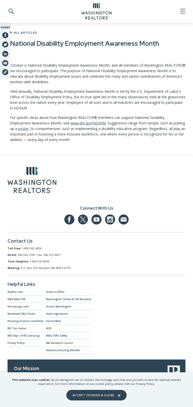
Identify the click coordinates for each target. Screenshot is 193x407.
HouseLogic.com (18, 306)
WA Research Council (59, 343)
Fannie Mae (53, 321)
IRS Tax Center (17, 328)
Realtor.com (15, 292)
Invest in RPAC (55, 292)
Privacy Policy (16, 343)
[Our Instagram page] (110, 219)
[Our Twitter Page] (83, 219)
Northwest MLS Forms (21, 313)
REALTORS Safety (56, 335)
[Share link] (5, 72)
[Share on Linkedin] (5, 53)
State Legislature (57, 313)
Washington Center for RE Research (68, 299)
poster (23, 128)
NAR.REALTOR (16, 299)
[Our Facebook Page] (69, 219)
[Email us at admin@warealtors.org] (124, 219)
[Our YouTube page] (96, 219)
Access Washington (58, 306)
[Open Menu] (182, 11)
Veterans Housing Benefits (63, 350)
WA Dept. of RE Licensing (23, 335)
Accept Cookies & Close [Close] (96, 395)
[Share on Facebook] (5, 35)
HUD (49, 328)
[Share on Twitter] (5, 44)
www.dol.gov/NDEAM (88, 123)
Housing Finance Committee (25, 321)
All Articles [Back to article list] (23, 33)
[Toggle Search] (11, 11)
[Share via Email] (5, 63)
